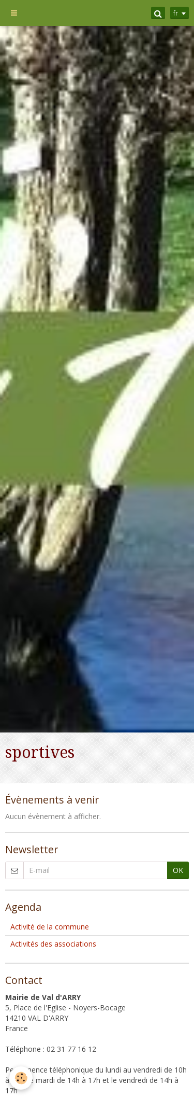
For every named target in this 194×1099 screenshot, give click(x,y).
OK (178, 870)
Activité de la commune (49, 927)
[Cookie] (21, 1078)
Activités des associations (53, 944)
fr (175, 13)
